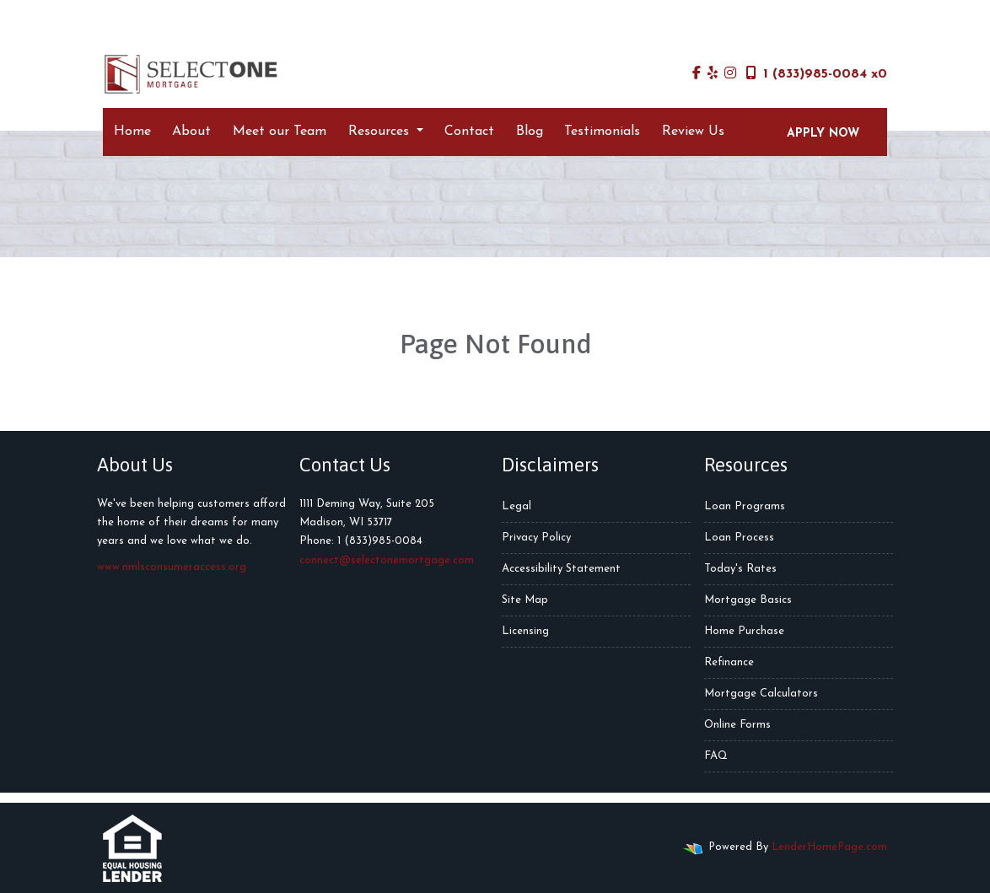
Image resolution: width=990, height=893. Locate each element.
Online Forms (737, 724)
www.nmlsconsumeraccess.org (171, 567)
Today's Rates (740, 568)
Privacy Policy (536, 537)
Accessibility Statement (561, 568)
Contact (469, 131)
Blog (529, 131)
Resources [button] (380, 131)
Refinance (729, 662)
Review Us (693, 131)
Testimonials (602, 131)
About (191, 131)
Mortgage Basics (748, 599)
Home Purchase (744, 631)
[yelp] (713, 74)
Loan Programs (744, 506)
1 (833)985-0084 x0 (816, 73)
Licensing (525, 631)
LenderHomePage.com (829, 847)
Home (132, 131)
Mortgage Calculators (761, 693)
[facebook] (696, 74)
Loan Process (739, 537)
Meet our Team (279, 131)
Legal (516, 506)
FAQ (716, 755)
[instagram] (730, 74)
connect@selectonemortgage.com (386, 560)
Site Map (525, 599)
